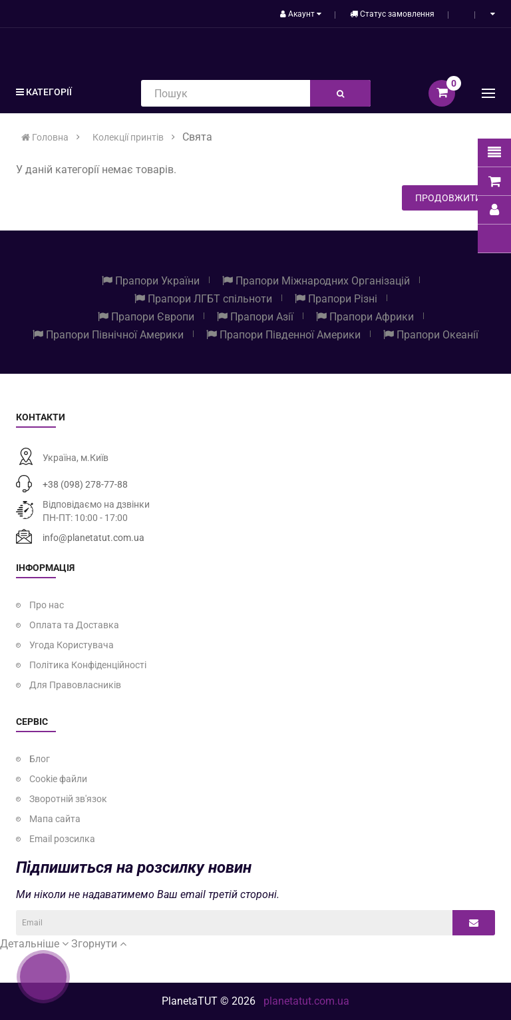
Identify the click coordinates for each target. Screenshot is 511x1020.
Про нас (46, 605)
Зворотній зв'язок (68, 798)
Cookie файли (58, 778)
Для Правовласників (75, 685)
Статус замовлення (392, 14)
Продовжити (448, 198)
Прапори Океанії (430, 334)
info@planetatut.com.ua (93, 537)
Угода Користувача (71, 645)
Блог (39, 759)
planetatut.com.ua (306, 1001)
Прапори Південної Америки (283, 334)
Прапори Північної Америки (108, 334)
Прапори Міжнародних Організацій (316, 280)
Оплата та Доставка (74, 625)
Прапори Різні (336, 298)
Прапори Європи (146, 316)
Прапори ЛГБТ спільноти (203, 298)
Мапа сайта (55, 818)
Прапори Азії (255, 316)
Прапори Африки (365, 316)
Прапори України (151, 280)
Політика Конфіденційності (87, 665)
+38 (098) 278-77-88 (85, 484)
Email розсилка (62, 838)
